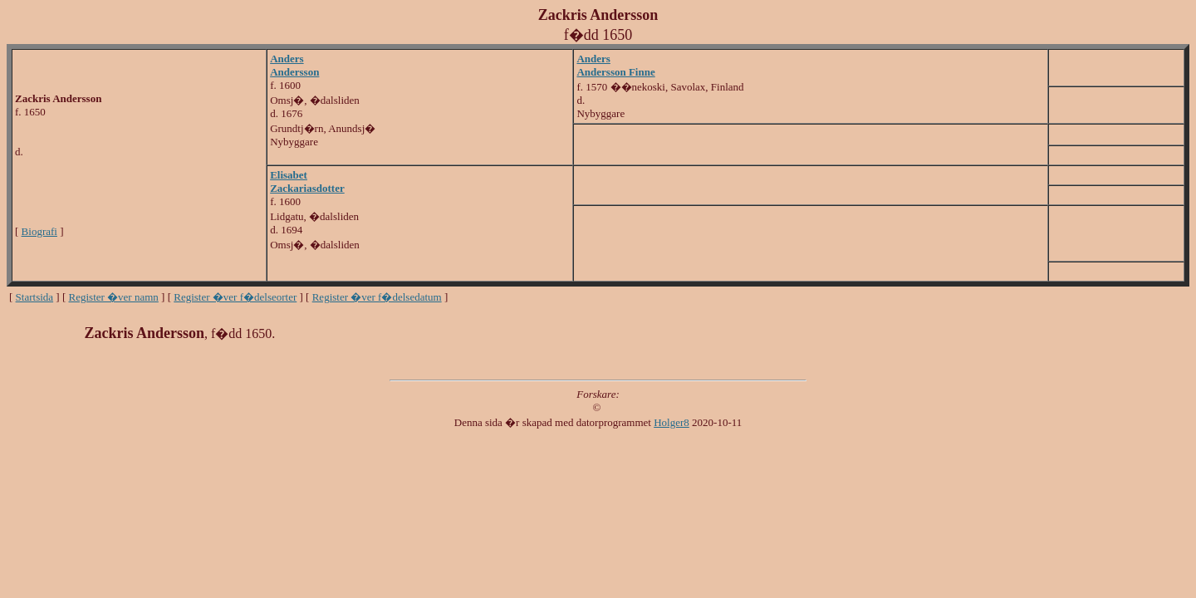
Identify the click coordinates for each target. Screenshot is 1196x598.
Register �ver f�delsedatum (377, 297)
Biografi (39, 231)
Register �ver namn (114, 297)
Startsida (35, 297)
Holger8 (671, 422)
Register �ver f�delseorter (235, 297)
